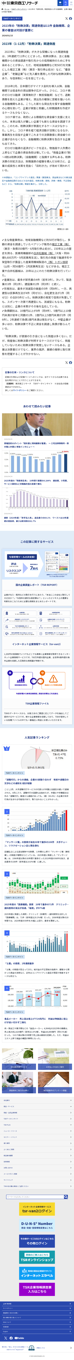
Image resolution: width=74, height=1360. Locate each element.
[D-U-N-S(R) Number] (37, 1224)
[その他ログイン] (37, 1240)
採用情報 (38, 1162)
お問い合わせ (38, 1168)
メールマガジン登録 (38, 1174)
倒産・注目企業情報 (38, 1113)
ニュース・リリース (38, 1131)
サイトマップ (38, 1180)
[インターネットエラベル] (37, 1273)
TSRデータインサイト (19, 9)
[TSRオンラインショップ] (37, 1257)
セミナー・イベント (38, 1137)
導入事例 (38, 1143)
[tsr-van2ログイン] (37, 1208)
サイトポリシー (20, 390)
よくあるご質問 (38, 1149)
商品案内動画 (38, 1155)
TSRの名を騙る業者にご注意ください (38, 1186)
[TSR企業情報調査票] (37, 1289)
